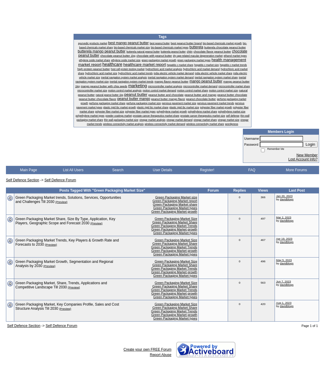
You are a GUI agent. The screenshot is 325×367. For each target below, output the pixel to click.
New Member (307, 155)
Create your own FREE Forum (147, 349)
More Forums (296, 170)
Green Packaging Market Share (174, 222)
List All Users (73, 170)
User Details (162, 170)
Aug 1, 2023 (283, 302)
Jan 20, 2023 (284, 196)
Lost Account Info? (303, 159)
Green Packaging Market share (175, 204)
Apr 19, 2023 (284, 238)
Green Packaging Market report (174, 201)
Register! (207, 170)
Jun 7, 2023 (283, 281)
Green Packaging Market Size (176, 218)
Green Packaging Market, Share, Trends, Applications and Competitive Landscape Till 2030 (61, 285)
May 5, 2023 (284, 260)
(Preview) (61, 202)
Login (310, 144)
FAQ (251, 170)
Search (117, 170)
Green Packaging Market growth (174, 211)
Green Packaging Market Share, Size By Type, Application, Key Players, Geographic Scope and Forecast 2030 (65, 221)
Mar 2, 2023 (283, 217)
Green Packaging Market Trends (174, 226)
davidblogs (287, 199)
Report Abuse (160, 355)
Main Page (28, 170)
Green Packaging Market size (176, 197)
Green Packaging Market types (175, 208)
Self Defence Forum (60, 180)
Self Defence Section (22, 180)
